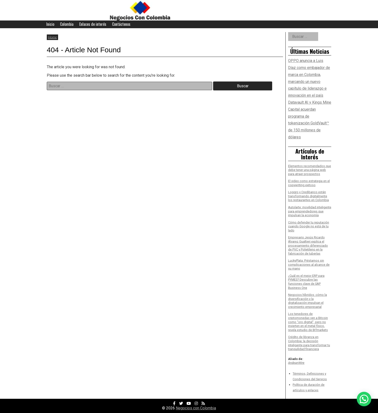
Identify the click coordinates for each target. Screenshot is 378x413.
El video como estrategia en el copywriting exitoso (309, 183)
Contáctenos (121, 24)
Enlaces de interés (92, 24)
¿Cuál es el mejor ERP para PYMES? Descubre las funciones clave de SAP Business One (306, 282)
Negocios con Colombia (196, 408)
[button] (364, 399)
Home (52, 37)
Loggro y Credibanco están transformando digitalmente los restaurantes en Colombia (308, 196)
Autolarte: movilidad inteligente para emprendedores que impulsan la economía (309, 211)
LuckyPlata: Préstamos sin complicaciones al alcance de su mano (309, 264)
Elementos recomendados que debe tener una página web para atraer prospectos (309, 170)
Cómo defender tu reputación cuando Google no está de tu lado (308, 226)
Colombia (67, 24)
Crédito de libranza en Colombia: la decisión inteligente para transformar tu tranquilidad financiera (309, 343)
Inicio (50, 24)
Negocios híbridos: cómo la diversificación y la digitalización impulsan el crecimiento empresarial (307, 301)
